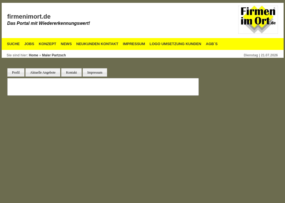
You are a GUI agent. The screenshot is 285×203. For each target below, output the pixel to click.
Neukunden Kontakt (97, 44)
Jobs (29, 44)
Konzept (47, 44)
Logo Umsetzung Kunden (175, 44)
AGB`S (212, 44)
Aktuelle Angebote (43, 72)
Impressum (134, 44)
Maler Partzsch (54, 55)
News (66, 44)
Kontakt (71, 72)
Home (33, 55)
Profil (16, 72)
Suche (13, 44)
